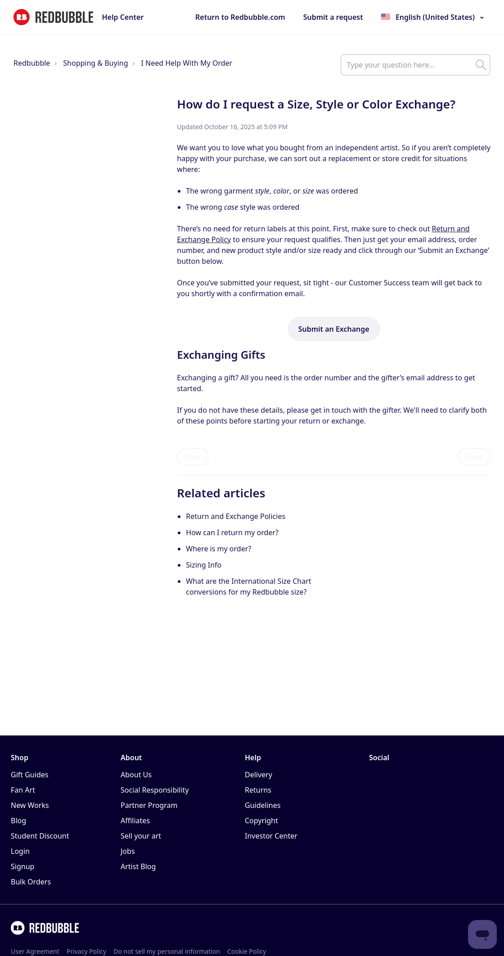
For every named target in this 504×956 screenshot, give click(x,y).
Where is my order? (218, 549)
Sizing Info (203, 565)
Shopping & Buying (95, 63)
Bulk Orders (31, 882)
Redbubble (32, 63)
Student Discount (40, 836)
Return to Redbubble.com (240, 17)
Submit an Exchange (333, 329)
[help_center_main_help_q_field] (415, 65)
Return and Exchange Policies (235, 516)
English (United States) (435, 17)
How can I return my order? (232, 532)
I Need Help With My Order (186, 63)
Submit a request (333, 17)
